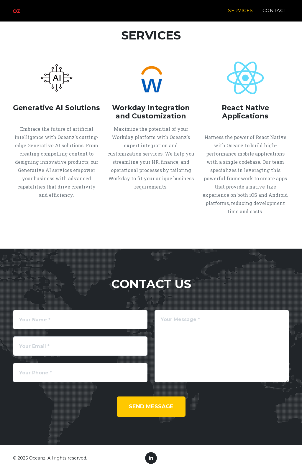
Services (240, 13)
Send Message (151, 406)
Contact (274, 13)
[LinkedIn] (151, 458)
